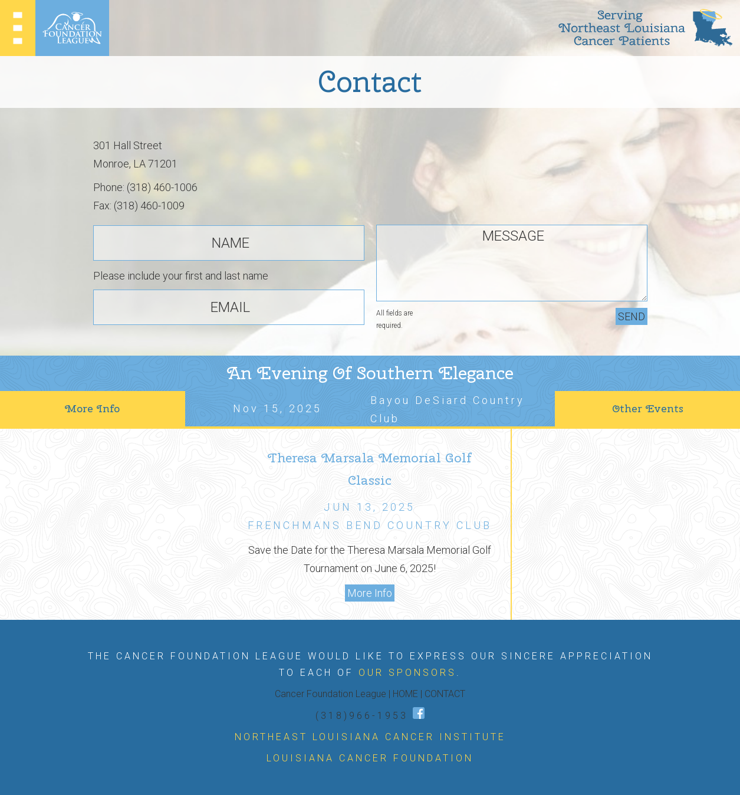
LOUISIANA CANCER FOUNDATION (370, 758)
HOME (405, 693)
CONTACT (445, 693)
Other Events (647, 408)
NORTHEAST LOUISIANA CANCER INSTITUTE (370, 737)
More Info (92, 408)
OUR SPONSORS (407, 672)
